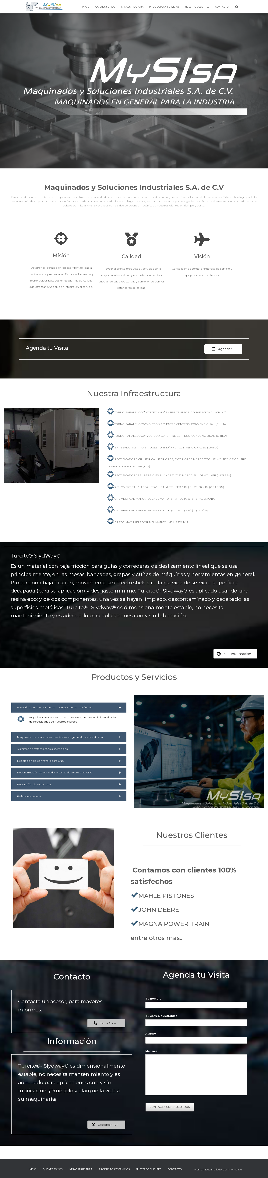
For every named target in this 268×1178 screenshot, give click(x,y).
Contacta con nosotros (170, 1107)
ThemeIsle (235, 1169)
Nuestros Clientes (197, 6)
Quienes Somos (105, 6)
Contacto (222, 6)
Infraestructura (132, 6)
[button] (68, 708)
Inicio (86, 6)
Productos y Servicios (164, 6)
